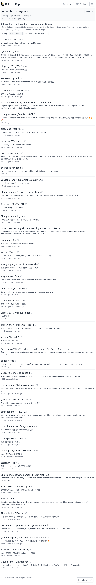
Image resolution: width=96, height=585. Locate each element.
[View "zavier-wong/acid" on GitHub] (22, 78)
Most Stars (28, 33)
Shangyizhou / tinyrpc (12, 216)
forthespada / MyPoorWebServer (18, 384)
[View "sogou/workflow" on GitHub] (21, 276)
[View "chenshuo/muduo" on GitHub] (23, 168)
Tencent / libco (8, 498)
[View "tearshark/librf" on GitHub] (19, 463)
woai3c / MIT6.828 (10, 336)
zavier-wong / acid (10, 78)
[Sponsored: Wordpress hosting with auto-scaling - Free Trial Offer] (48, 231)
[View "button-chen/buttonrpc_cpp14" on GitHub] (35, 325)
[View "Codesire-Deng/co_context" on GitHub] (31, 373)
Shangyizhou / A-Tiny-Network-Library (21, 191)
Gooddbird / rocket (11, 39)
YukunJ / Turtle (8, 252)
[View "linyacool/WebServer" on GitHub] (25, 141)
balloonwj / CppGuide (12, 300)
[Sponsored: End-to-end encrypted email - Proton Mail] (48, 477)
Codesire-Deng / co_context (15, 372)
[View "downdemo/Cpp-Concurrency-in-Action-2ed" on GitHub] (49, 525)
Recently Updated (41, 33)
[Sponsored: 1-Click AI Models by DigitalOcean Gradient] (48, 105)
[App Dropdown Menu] (92, 4)
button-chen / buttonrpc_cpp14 (17, 324)
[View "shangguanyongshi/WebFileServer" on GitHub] (40, 451)
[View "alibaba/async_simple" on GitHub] (26, 288)
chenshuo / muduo (11, 167)
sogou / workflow (10, 276)
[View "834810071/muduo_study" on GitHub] (31, 550)
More (89, 11)
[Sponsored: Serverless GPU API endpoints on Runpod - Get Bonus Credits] (48, 351)
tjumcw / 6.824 (8, 239)
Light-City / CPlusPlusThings (15, 312)
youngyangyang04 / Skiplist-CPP (18, 114)
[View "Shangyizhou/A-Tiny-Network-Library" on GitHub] (42, 192)
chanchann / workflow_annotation (19, 426)
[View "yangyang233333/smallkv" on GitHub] (31, 400)
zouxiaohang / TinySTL (13, 411)
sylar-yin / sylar (9, 51)
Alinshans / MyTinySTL (12, 204)
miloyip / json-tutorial (12, 438)
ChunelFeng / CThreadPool (15, 561)
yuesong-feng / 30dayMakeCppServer (21, 179)
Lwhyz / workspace (11, 153)
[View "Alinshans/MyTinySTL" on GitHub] (26, 204)
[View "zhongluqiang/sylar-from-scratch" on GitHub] (38, 264)
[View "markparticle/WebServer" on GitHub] (29, 90)
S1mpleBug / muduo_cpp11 (15, 486)
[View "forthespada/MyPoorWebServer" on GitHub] (37, 385)
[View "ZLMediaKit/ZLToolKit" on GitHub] (26, 513)
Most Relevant (16, 33)
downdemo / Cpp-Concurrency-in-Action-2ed (24, 525)
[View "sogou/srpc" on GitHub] (15, 361)
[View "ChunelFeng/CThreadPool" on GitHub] (31, 562)
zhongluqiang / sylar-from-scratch (19, 264)
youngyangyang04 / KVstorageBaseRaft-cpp (24, 537)
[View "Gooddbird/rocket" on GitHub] (23, 39)
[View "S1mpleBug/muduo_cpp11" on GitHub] (32, 486)
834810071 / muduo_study (15, 549)
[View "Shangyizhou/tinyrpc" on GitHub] (25, 216)
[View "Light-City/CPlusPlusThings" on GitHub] (32, 313)
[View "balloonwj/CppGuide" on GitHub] (25, 301)
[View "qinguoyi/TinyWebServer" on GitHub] (29, 66)
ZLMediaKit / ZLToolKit (12, 513)
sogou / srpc (7, 360)
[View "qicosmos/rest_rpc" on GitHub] (23, 129)
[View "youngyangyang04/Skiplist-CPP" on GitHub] (37, 114)
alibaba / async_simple (13, 288)
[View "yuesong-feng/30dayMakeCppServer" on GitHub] (42, 180)
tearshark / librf (9, 462)
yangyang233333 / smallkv (15, 399)
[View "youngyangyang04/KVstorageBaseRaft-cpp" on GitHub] (49, 537)
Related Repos (14, 4)
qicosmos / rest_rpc (11, 128)
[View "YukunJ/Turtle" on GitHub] (18, 252)
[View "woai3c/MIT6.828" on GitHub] (22, 337)
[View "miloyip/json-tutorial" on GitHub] (25, 438)
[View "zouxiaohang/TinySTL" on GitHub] (26, 412)
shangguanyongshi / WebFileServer (19, 450)
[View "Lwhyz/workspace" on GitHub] (22, 153)
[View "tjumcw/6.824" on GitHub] (18, 240)
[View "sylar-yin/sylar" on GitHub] (18, 52)
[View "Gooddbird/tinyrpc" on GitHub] (28, 11)
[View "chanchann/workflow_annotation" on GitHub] (39, 426)
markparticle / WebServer (14, 90)
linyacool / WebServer (12, 140)
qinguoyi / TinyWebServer (14, 66)
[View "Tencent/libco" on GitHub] (18, 499)
